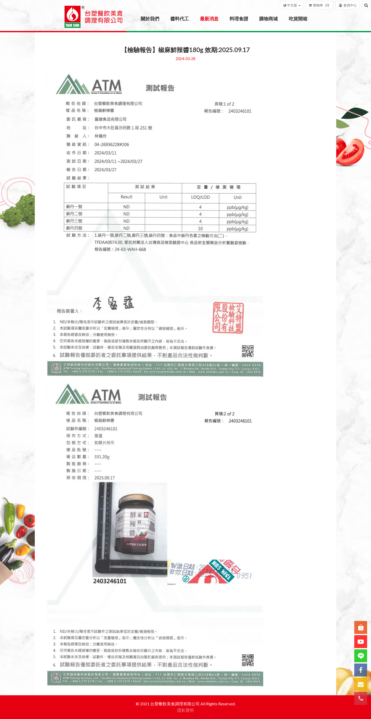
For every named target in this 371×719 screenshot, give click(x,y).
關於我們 (150, 18)
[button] (291, 5)
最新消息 (209, 18)
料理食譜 (239, 18)
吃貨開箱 (298, 18)
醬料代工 (179, 18)
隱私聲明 (185, 710)
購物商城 (268, 18)
